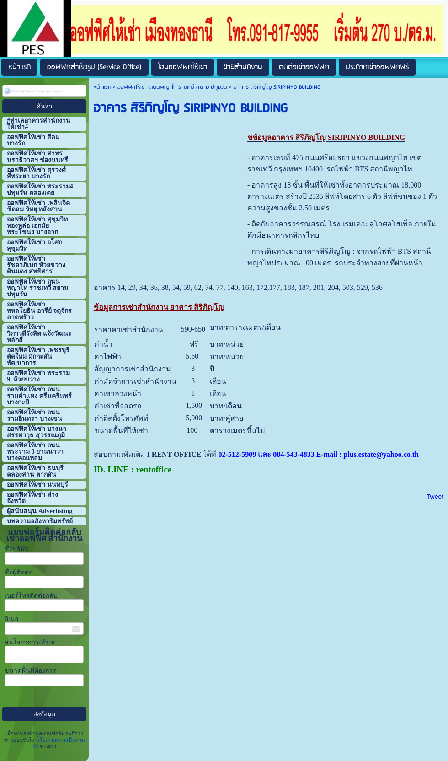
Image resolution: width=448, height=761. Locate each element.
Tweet (435, 496)
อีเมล (12, 619)
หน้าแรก (102, 87)
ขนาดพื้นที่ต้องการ (30, 670)
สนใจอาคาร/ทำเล (30, 642)
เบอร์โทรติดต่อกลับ (31, 595)
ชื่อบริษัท (17, 549)
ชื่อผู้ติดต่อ (18, 572)
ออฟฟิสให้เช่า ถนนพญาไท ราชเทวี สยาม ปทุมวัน (172, 87)
